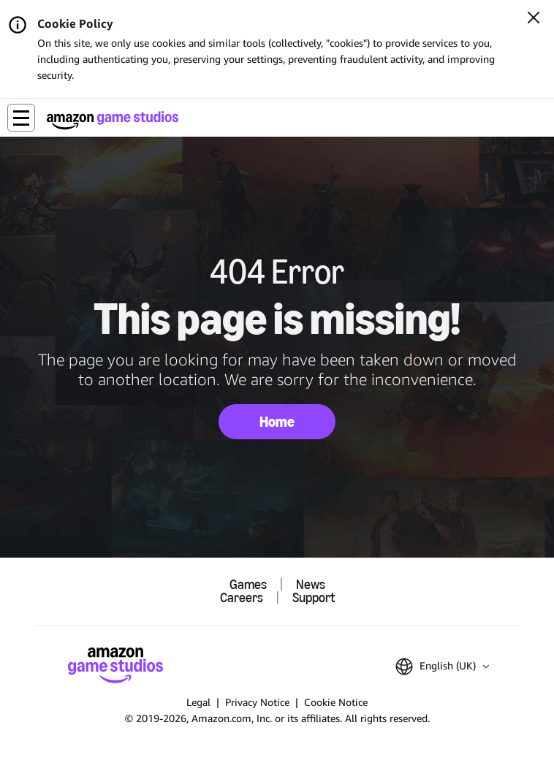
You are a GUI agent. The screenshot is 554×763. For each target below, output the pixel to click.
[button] (21, 118)
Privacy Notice (257, 702)
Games (248, 584)
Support (313, 597)
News (310, 584)
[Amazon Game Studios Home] (112, 120)
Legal (198, 702)
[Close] (533, 19)
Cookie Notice (336, 702)
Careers (241, 597)
